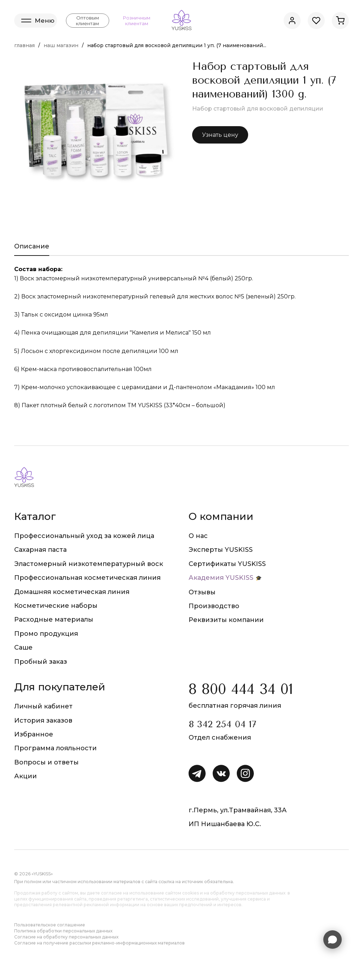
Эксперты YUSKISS (221, 550)
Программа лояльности (55, 748)
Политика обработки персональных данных (63, 930)
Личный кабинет (43, 706)
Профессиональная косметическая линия (87, 578)
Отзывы (202, 592)
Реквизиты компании (226, 620)
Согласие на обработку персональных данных (66, 937)
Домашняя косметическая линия (71, 592)
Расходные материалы (53, 619)
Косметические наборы (55, 606)
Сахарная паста (40, 550)
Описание (31, 246)
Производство (214, 606)
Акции (25, 776)
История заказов (43, 720)
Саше (23, 647)
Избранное (33, 734)
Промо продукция (46, 634)
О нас (198, 536)
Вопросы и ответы (46, 762)
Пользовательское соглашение (49, 924)
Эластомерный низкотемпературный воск (88, 564)
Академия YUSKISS (221, 578)
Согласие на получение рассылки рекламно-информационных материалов (99, 943)
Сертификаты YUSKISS (227, 564)
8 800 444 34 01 (241, 689)
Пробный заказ (40, 662)
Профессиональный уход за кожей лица (84, 536)
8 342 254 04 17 (222, 724)
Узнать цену (220, 134)
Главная (24, 45)
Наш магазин (61, 45)
